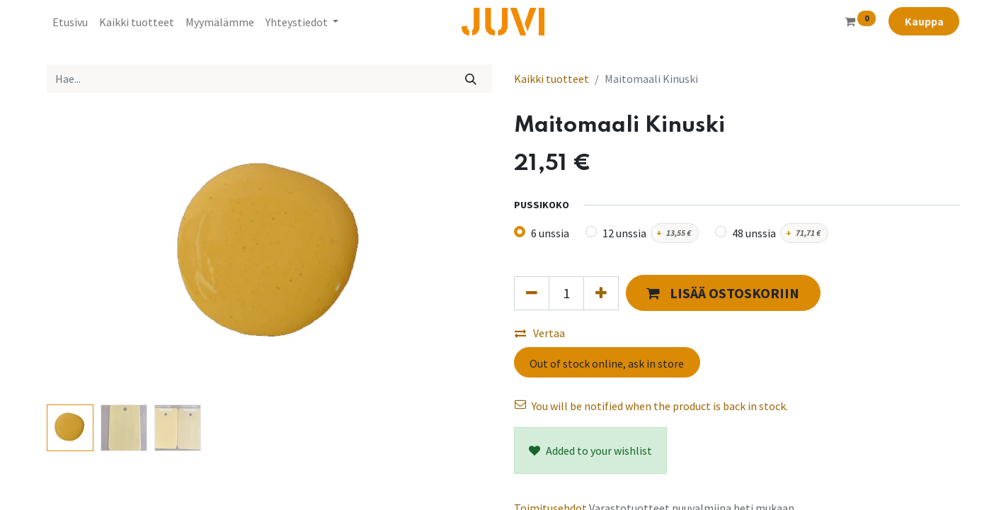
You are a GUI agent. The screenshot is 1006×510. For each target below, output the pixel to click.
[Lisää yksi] (601, 293)
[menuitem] (70, 22)
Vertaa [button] (540, 333)
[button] (723, 293)
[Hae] (470, 78)
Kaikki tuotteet (551, 79)
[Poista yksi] (531, 293)
